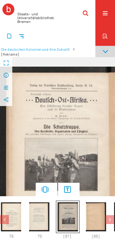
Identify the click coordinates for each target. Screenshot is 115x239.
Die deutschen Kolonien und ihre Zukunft (35, 49)
